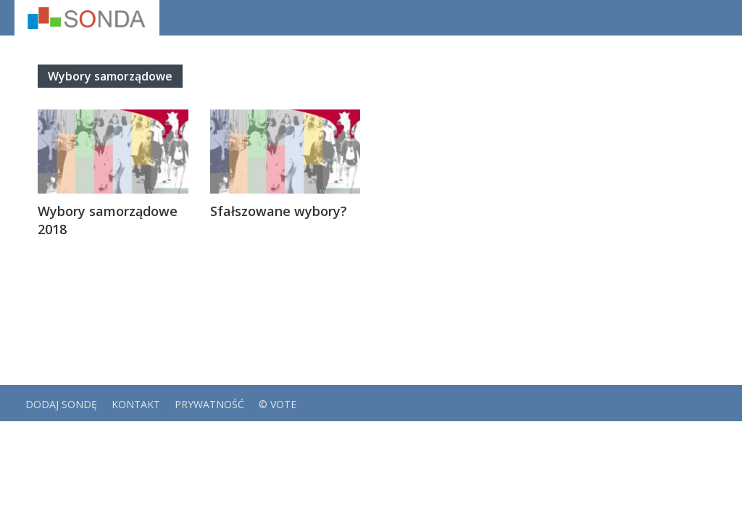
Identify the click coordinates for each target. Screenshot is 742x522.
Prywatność (209, 404)
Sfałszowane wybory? (278, 211)
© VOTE (277, 404)
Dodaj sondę (61, 404)
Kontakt (136, 404)
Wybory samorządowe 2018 (108, 220)
